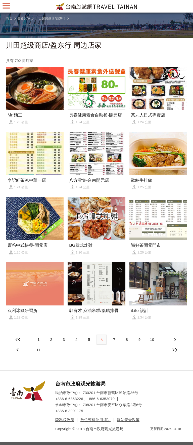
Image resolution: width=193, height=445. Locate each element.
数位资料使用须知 (95, 420)
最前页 (18, 340)
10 (152, 339)
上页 (175, 340)
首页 (9, 18)
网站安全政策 (128, 420)
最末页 (175, 350)
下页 (18, 350)
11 (38, 350)
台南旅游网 (96, 6)
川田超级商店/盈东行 (50, 18)
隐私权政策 (64, 420)
